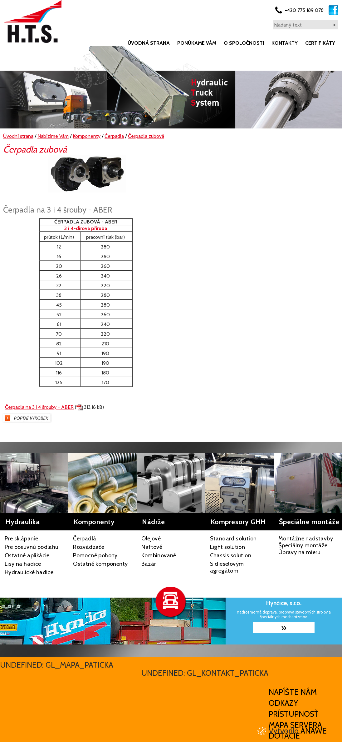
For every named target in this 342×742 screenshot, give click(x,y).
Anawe (313, 730)
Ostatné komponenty (100, 563)
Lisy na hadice (23, 563)
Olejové (151, 538)
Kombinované (158, 555)
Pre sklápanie (21, 538)
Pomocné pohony (95, 555)
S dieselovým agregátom (227, 567)
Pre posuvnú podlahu (32, 547)
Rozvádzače (88, 547)
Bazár (148, 563)
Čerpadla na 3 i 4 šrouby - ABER (39, 407)
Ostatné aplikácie (27, 555)
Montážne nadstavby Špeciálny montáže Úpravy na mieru (305, 545)
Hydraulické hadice (29, 572)
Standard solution (233, 538)
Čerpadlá (84, 538)
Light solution (227, 547)
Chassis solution (230, 555)
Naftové (151, 547)
